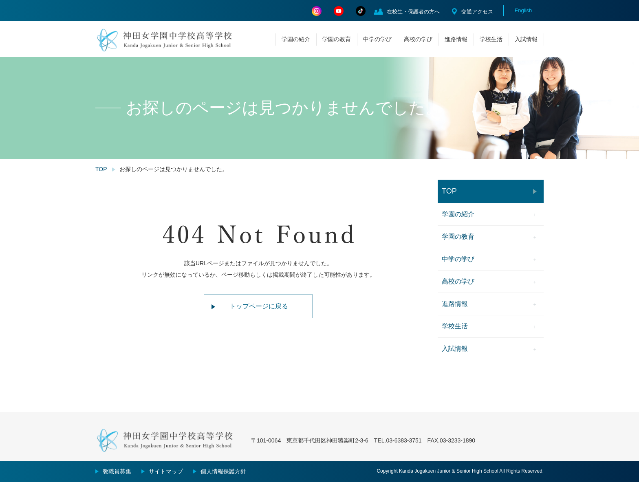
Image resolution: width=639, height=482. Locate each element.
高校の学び (418, 39)
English (523, 10)
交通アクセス (477, 12)
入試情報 (526, 39)
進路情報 (456, 39)
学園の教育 (336, 39)
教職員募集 (117, 471)
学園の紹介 (296, 39)
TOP (101, 169)
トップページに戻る (258, 306)
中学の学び (377, 39)
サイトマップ (166, 471)
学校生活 (491, 39)
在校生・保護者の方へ (413, 12)
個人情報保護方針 (223, 471)
